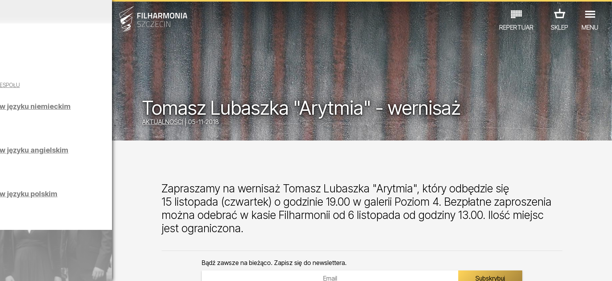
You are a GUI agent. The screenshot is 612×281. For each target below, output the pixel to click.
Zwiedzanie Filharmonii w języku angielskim (94, 161)
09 (108, 268)
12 (146, 268)
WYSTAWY (97, 247)
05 (59, 268)
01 (9, 268)
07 (83, 268)
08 (96, 268)
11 (133, 268)
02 (21, 268)
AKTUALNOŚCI (206, 123)
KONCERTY (36, 247)
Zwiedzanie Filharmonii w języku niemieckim (94, 117)
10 (121, 268)
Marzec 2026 (79, 12)
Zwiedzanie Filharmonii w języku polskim (94, 204)
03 (34, 268)
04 (46, 268)
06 (71, 268)
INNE (127, 247)
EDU (67, 247)
